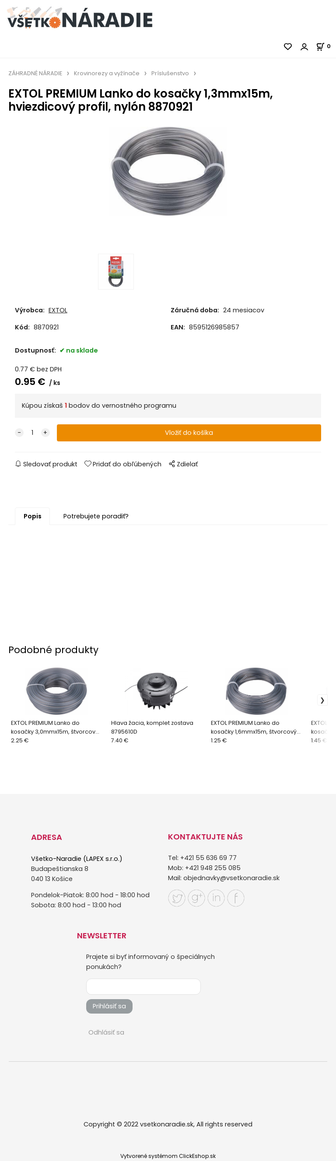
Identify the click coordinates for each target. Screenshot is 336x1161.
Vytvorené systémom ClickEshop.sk (168, 1156)
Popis (33, 516)
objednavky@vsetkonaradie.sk (231, 878)
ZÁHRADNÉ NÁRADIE (35, 73)
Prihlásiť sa (109, 1006)
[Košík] (326, 46)
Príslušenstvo (170, 73)
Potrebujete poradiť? (96, 516)
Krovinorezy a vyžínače (107, 73)
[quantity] (32, 432)
